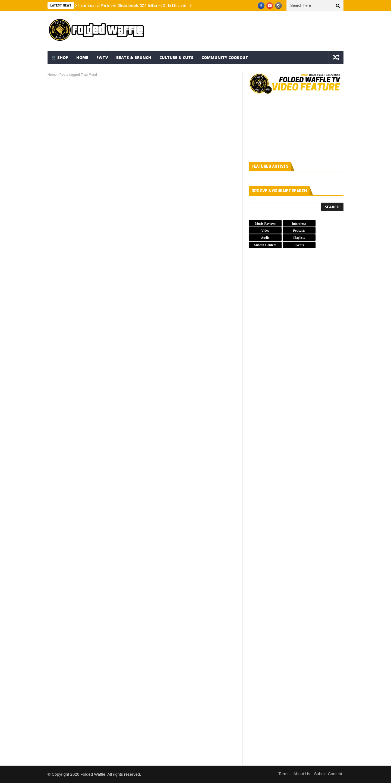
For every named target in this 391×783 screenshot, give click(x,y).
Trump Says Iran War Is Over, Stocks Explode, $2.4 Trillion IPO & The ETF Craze (132, 5)
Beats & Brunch (133, 57)
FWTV (102, 57)
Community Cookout (224, 57)
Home (82, 57)
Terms (283, 773)
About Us (301, 773)
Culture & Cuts (176, 57)
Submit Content (328, 773)
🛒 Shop (60, 57)
